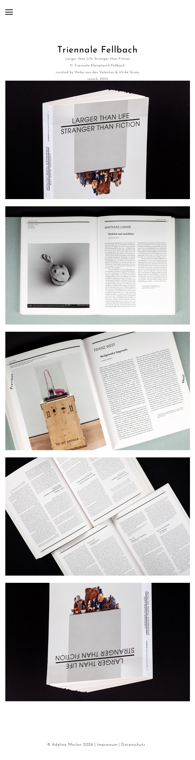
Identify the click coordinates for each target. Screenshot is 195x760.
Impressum (107, 745)
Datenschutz (133, 745)
